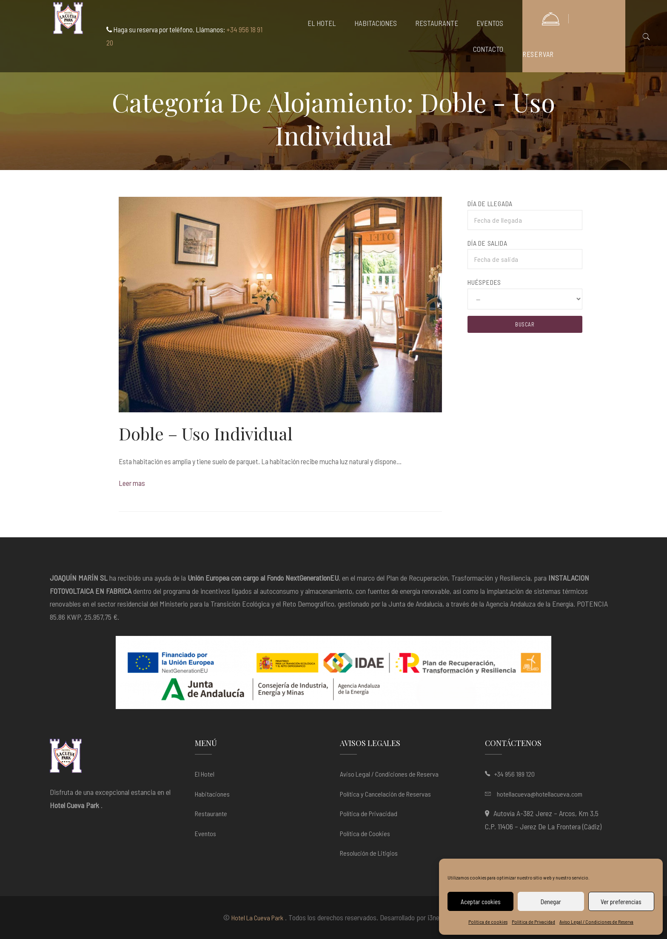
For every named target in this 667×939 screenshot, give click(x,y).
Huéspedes (484, 282)
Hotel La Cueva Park (257, 917)
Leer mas (132, 483)
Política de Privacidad (533, 922)
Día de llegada (490, 203)
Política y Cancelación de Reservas (385, 794)
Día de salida (487, 243)
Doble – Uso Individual (206, 433)
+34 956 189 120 (514, 774)
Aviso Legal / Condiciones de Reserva (596, 922)
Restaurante (211, 813)
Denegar (551, 901)
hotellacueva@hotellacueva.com (539, 794)
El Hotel (204, 774)
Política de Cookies (365, 833)
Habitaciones (212, 794)
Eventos (205, 833)
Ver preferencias (621, 901)
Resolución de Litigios (369, 853)
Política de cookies (487, 922)
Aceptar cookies (481, 901)
